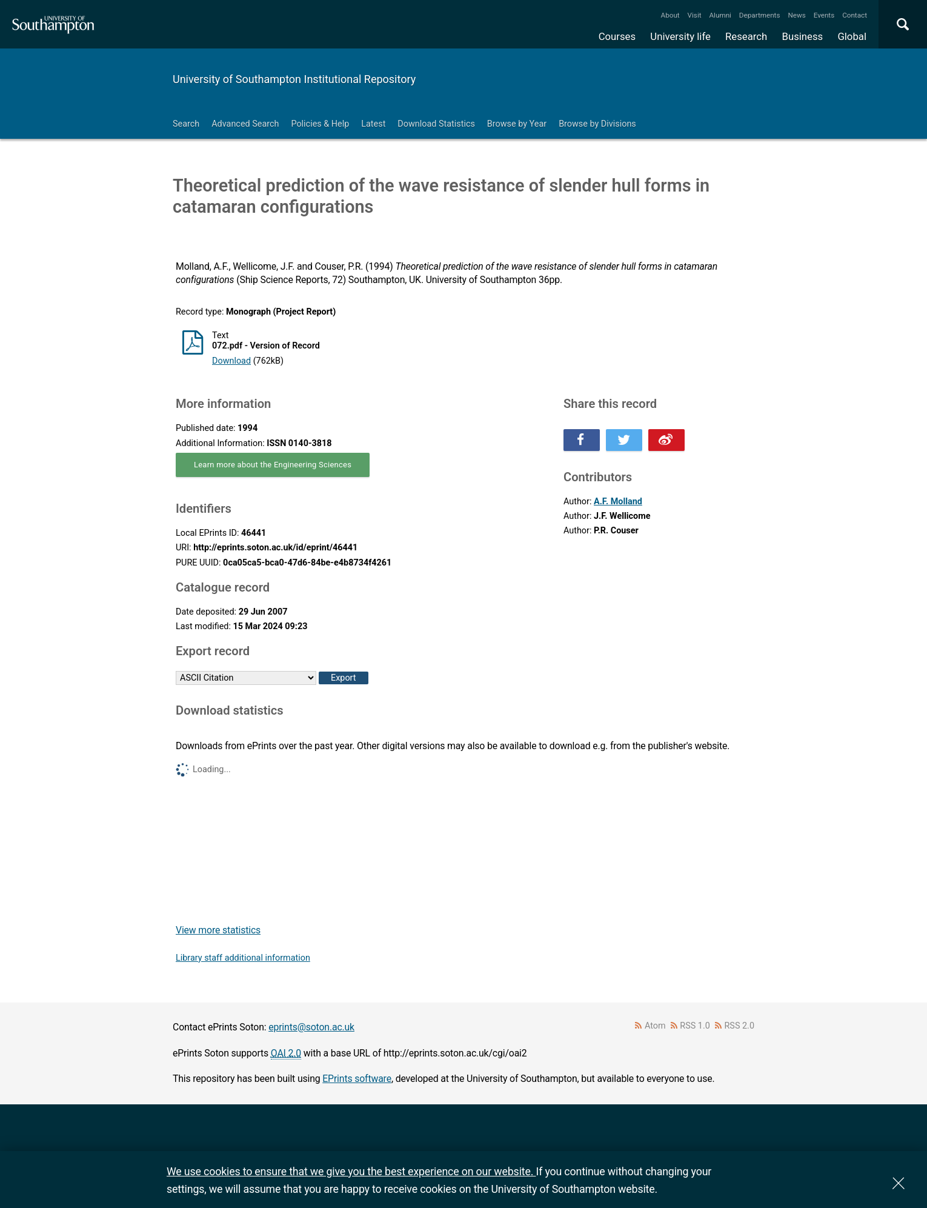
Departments (759, 15)
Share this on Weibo (666, 440)
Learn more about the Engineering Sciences (272, 464)
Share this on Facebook (581, 440)
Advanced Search (245, 124)
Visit (695, 15)
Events (824, 15)
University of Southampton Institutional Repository (294, 79)
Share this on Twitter (624, 440)
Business (802, 36)
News (796, 15)
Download (231, 361)
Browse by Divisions (597, 124)
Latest (373, 124)
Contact (854, 15)
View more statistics (218, 930)
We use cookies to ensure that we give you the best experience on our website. (351, 1171)
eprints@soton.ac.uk (311, 1027)
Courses (617, 36)
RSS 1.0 (695, 1026)
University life (680, 36)
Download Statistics (436, 124)
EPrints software (356, 1078)
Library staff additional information (243, 958)
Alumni (720, 15)
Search (186, 124)
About (670, 15)
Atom (655, 1026)
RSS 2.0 (740, 1026)
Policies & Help (320, 124)
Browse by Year (517, 124)
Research (746, 36)
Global (851, 36)
